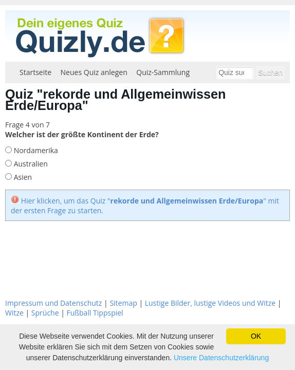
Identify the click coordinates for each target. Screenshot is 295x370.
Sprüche (45, 313)
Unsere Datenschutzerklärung (221, 358)
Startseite (35, 72)
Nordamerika (35, 150)
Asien (22, 177)
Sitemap (123, 303)
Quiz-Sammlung (163, 72)
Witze (14, 313)
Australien (30, 164)
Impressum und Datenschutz (53, 303)
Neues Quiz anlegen (94, 72)
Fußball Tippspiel (95, 313)
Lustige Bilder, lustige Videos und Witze (210, 303)
